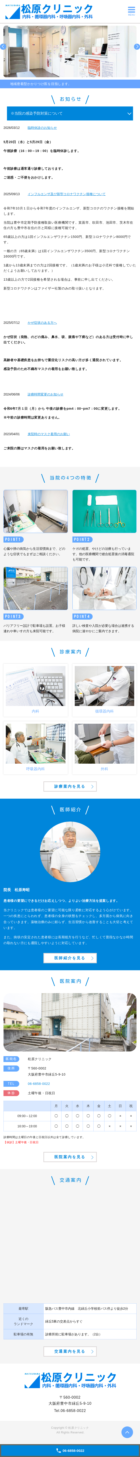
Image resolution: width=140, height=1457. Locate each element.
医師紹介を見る (69, 958)
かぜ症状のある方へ (42, 323)
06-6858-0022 (73, 1411)
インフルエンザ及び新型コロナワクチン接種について (67, 194)
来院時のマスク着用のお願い (49, 434)
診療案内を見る (69, 786)
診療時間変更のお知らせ (45, 394)
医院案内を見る (69, 1157)
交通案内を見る (69, 1351)
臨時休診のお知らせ (42, 128)
